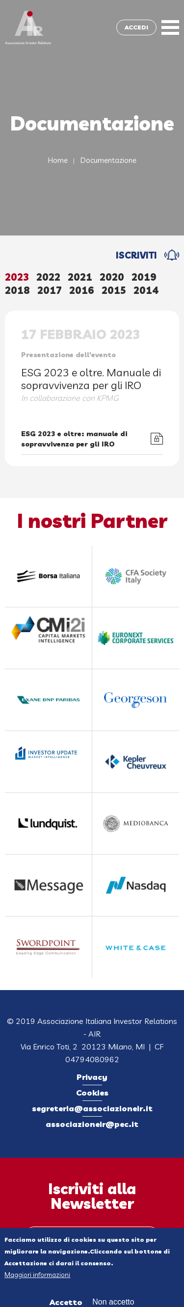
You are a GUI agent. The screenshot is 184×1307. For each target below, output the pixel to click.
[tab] (20, 278)
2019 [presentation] (144, 277)
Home (58, 160)
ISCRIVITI (136, 255)
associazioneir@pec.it (92, 1124)
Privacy (92, 1077)
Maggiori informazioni (37, 1278)
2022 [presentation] (48, 277)
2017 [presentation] (49, 290)
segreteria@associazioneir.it (92, 1108)
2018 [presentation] (17, 290)
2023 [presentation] (17, 277)
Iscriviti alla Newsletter (92, 1196)
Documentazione (108, 160)
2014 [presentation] (145, 290)
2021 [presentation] (80, 277)
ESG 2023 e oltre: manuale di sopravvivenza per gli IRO (74, 438)
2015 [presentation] (114, 290)
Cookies (92, 1093)
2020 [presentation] (112, 277)
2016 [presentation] (81, 290)
